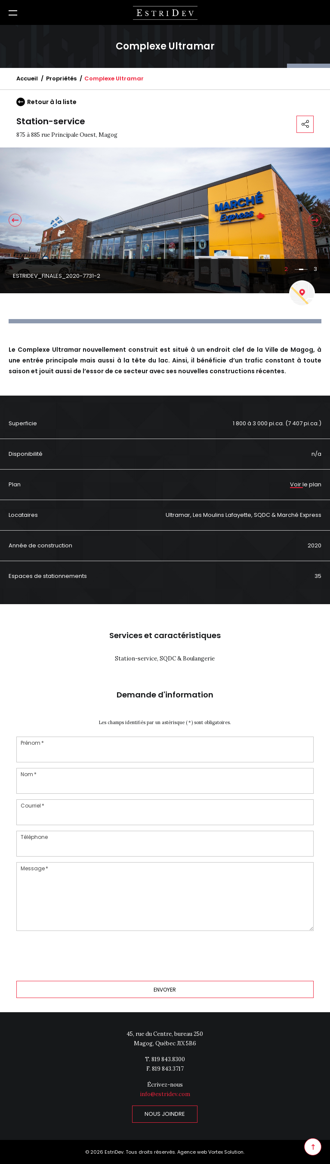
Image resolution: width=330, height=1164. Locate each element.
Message (35, 868)
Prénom (33, 742)
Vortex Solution (226, 1152)
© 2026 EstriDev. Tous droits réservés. (130, 1152)
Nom (29, 774)
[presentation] (81, 955)
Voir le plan (305, 484)
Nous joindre (165, 1114)
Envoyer (165, 989)
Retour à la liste (46, 102)
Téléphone (34, 837)
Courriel (33, 805)
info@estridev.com (165, 1094)
